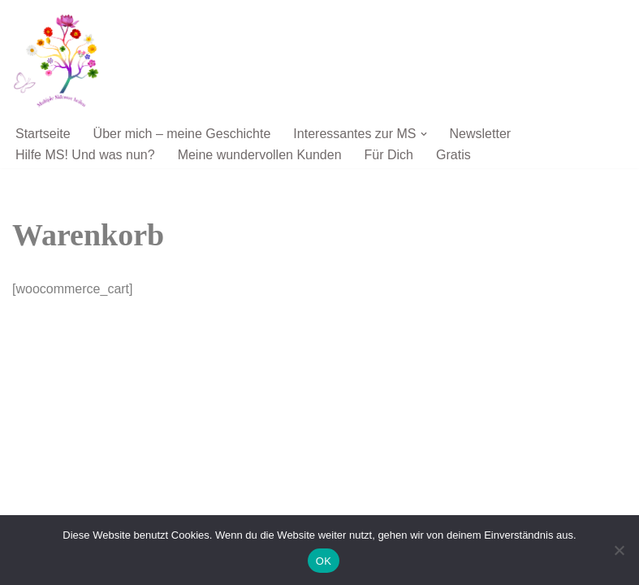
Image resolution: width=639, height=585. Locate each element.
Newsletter (481, 134)
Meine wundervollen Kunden (260, 155)
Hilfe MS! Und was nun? (85, 155)
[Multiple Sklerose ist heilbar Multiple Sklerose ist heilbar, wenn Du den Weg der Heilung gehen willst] (61, 60)
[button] (424, 134)
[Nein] (619, 550)
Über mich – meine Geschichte (182, 134)
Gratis (453, 155)
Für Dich (389, 155)
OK (323, 561)
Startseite (43, 134)
